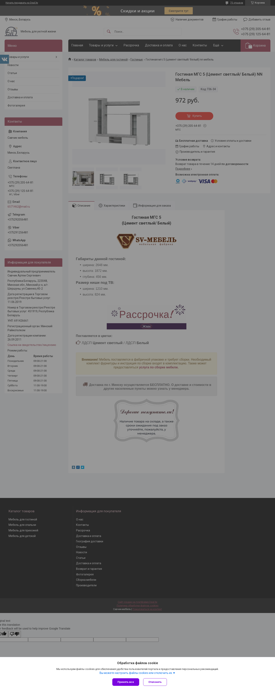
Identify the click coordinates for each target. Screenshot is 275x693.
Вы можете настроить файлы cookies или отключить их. (136, 672)
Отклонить (155, 681)
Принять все (125, 681)
